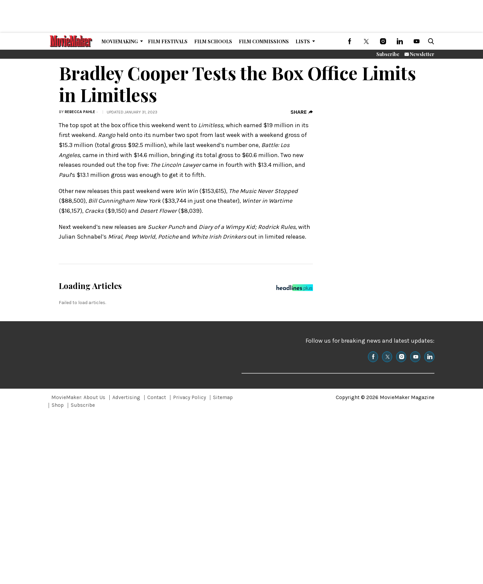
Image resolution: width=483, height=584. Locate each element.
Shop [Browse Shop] (58, 405)
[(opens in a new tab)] (349, 41)
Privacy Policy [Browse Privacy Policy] (189, 397)
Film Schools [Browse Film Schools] (213, 41)
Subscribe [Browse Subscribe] (83, 405)
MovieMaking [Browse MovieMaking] (120, 41)
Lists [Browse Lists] (303, 41)
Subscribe (387, 54)
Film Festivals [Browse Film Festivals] (167, 41)
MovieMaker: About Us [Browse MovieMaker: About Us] (78, 397)
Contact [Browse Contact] (156, 397)
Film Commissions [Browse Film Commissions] (264, 41)
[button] (429, 41)
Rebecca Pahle (80, 111)
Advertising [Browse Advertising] (126, 397)
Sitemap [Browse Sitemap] (223, 397)
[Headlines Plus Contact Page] (294, 289)
